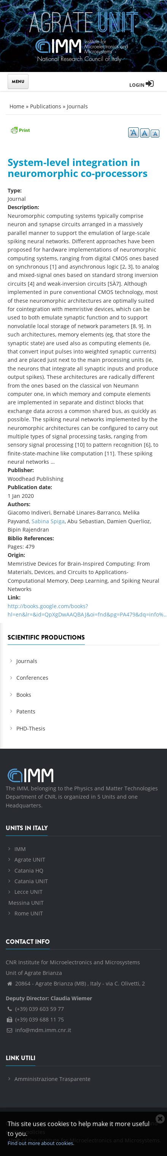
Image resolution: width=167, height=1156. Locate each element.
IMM (20, 849)
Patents (25, 711)
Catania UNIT (31, 881)
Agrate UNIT (29, 859)
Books (23, 694)
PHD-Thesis (30, 728)
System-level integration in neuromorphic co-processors (78, 167)
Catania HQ (28, 870)
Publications (45, 106)
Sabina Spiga (48, 521)
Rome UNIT (28, 913)
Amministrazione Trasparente (52, 1078)
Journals (77, 106)
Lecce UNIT (28, 891)
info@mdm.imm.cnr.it (38, 1030)
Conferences (32, 677)
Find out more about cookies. (41, 1143)
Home (17, 106)
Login (141, 85)
